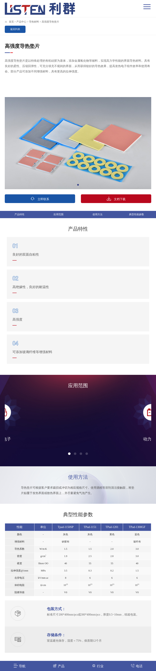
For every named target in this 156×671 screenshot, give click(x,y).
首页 (11, 21)
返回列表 (15, 29)
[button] (78, 185)
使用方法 (97, 214)
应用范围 (58, 214)
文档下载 (116, 198)
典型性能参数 (136, 214)
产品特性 (19, 214)
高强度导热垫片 (50, 21)
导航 (20, 666)
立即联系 (39, 198)
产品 (59, 666)
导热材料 (34, 21)
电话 (137, 666)
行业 (98, 666)
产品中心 (21, 21)
